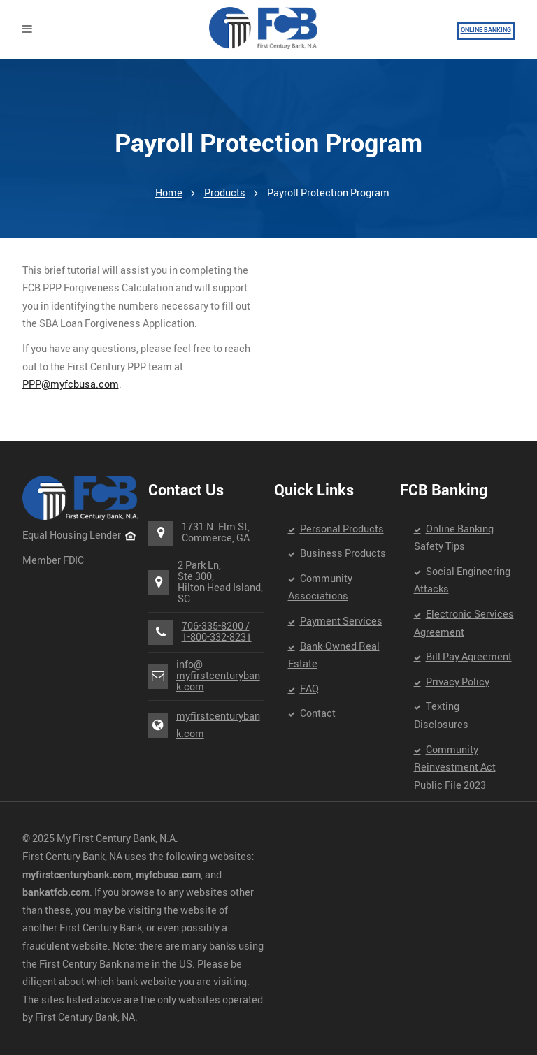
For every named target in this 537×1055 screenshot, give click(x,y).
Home (168, 193)
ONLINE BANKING (486, 30)
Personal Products (342, 529)
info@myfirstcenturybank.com (218, 676)
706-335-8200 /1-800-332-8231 (217, 632)
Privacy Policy (457, 682)
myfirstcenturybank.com (218, 725)
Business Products (343, 553)
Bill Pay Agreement (469, 657)
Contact (318, 713)
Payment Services (341, 621)
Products (224, 193)
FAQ (309, 689)
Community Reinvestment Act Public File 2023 (455, 768)
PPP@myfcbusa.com (70, 384)
